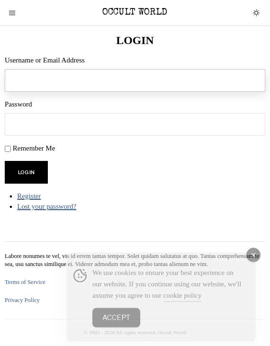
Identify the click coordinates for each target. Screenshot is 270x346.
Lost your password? (46, 206)
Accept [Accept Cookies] (116, 325)
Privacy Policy (22, 300)
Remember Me (34, 148)
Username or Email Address (45, 60)
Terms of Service (25, 282)
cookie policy (182, 303)
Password (18, 104)
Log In (26, 172)
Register (29, 196)
